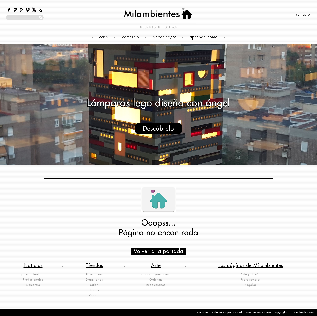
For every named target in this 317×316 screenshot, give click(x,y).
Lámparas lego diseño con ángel (158, 103)
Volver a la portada (158, 251)
